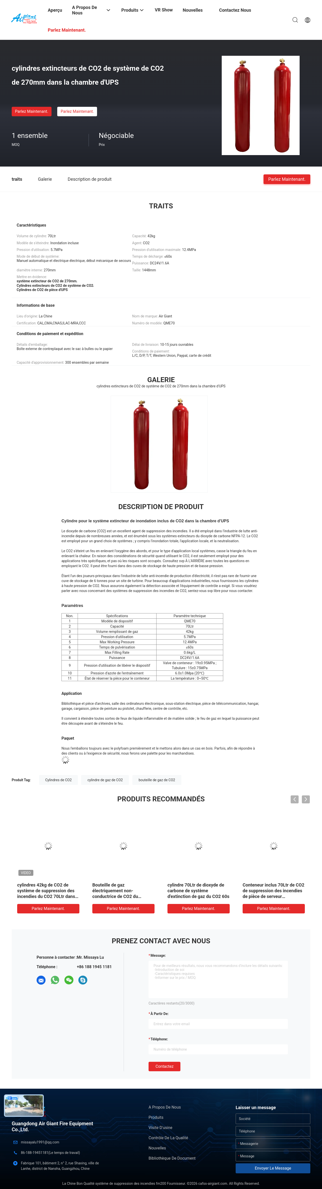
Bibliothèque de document (172, 1158)
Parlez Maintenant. (31, 111)
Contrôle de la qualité (168, 1137)
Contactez (164, 1066)
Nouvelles (157, 1148)
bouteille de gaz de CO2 (157, 780)
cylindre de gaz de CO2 (105, 780)
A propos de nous (165, 1107)
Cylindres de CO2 (58, 780)
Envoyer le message (273, 1168)
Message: (158, 955)
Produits (156, 1117)
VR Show (164, 9)
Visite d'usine (160, 1127)
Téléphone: (159, 1039)
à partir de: (159, 1014)
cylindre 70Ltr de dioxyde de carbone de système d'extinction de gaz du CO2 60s (198, 890)
